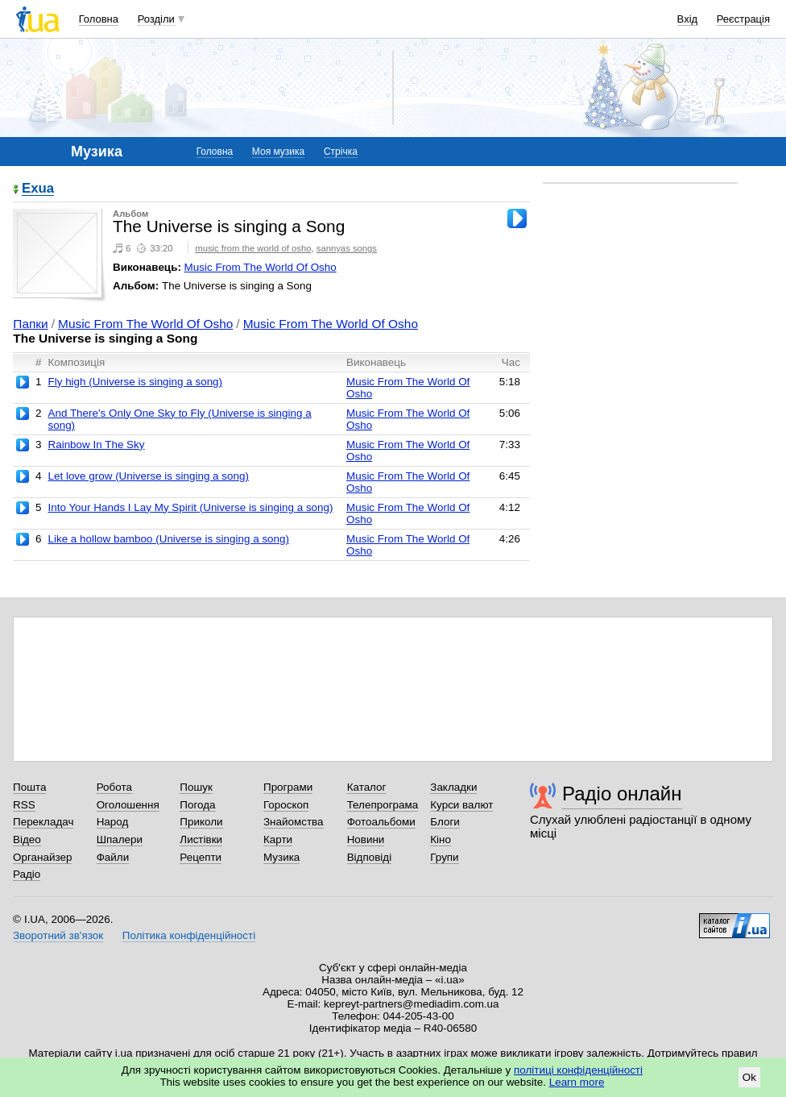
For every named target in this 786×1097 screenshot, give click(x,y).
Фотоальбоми (381, 822)
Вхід (687, 19)
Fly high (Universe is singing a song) (135, 382)
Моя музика (278, 151)
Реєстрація (743, 19)
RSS (24, 805)
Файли (113, 857)
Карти (277, 839)
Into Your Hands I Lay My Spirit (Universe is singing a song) (190, 507)
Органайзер (42, 857)
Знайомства (293, 822)
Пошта (29, 787)
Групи (444, 857)
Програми (287, 787)
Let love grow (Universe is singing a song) (148, 476)
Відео (27, 839)
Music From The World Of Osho (260, 267)
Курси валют (461, 805)
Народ (113, 822)
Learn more (577, 1082)
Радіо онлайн (622, 793)
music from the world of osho (253, 248)
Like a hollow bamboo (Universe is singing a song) (168, 539)
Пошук (196, 787)
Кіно (440, 839)
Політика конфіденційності (188, 935)
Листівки (201, 839)
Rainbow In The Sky (96, 444)
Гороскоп (285, 805)
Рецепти (200, 857)
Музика (281, 857)
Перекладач (43, 822)
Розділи (156, 19)
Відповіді (369, 857)
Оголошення (128, 805)
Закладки (453, 787)
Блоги (445, 822)
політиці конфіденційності (578, 1070)
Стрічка (341, 151)
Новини (366, 839)
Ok (749, 1077)
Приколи (201, 822)
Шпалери (120, 839)
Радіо (26, 874)
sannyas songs (346, 248)
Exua (38, 189)
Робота (114, 787)
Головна (98, 19)
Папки (30, 323)
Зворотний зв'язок (58, 935)
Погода (197, 805)
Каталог (367, 787)
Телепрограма (383, 805)
